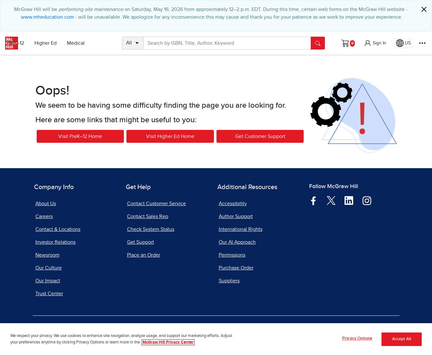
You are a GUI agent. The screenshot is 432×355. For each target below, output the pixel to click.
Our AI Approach (237, 242)
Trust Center (49, 293)
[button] (375, 43)
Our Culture (48, 267)
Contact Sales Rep (147, 216)
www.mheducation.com (47, 17)
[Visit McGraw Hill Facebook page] (313, 200)
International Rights (240, 229)
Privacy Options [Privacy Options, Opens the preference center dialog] (357, 338)
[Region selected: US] (403, 43)
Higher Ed (65, 43)
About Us (45, 203)
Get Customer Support (260, 136)
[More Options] (422, 43)
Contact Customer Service (156, 203)
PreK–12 (34, 43)
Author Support (236, 216)
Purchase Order (236, 267)
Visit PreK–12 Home (80, 136)
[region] (216, 339)
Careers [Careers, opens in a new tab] (44, 216)
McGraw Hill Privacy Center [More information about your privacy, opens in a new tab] (168, 342)
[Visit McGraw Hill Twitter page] (331, 200)
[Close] (424, 9)
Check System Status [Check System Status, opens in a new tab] (150, 229)
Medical (95, 43)
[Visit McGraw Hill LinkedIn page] (349, 200)
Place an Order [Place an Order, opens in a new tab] (143, 255)
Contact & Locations (57, 229)
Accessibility (233, 203)
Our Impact (47, 280)
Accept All (401, 339)
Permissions (232, 255)
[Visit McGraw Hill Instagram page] (367, 200)
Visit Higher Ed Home (170, 136)
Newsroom (47, 255)
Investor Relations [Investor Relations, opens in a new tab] (55, 242)
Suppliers (229, 280)
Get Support (140, 242)
